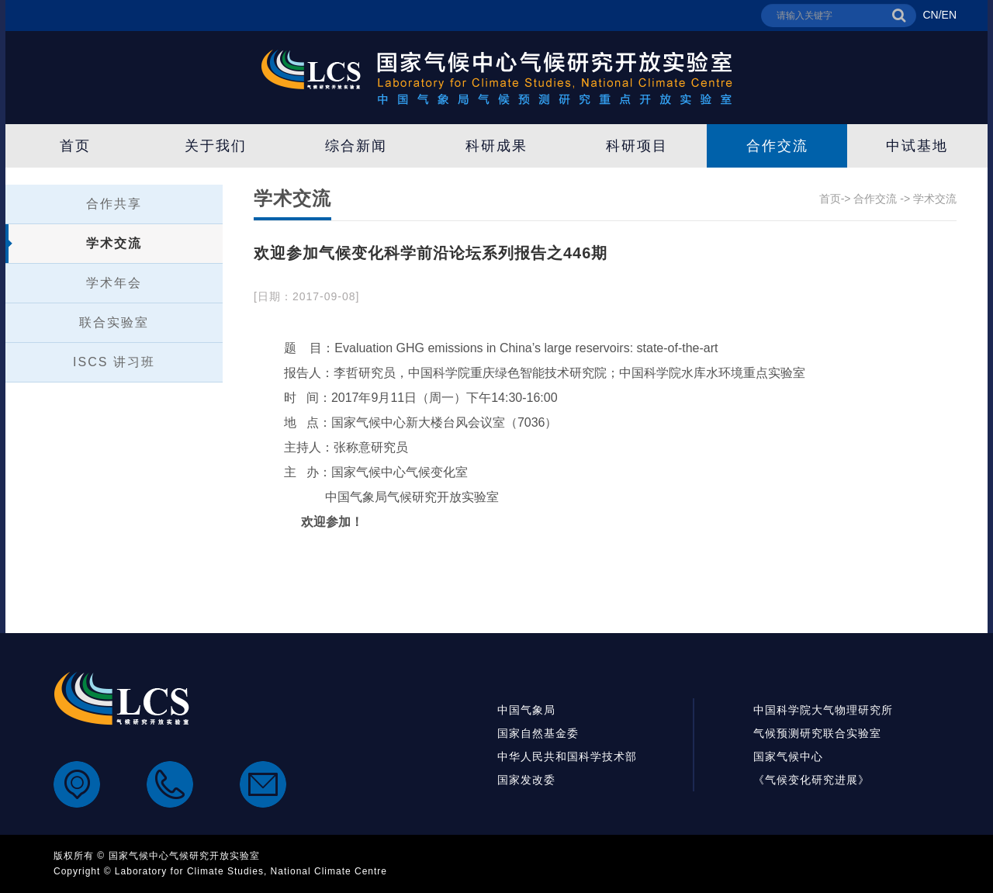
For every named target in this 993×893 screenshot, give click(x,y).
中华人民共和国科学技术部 (567, 756)
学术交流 (114, 243)
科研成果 (496, 146)
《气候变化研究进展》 (811, 780)
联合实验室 (114, 322)
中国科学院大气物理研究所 (823, 710)
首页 (75, 146)
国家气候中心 (788, 756)
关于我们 (216, 146)
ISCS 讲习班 (114, 362)
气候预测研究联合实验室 (817, 733)
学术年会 (114, 282)
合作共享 (114, 203)
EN (949, 15)
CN (930, 15)
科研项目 (637, 146)
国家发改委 (526, 780)
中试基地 (917, 146)
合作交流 (777, 146)
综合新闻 (356, 146)
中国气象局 (526, 710)
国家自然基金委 (538, 733)
